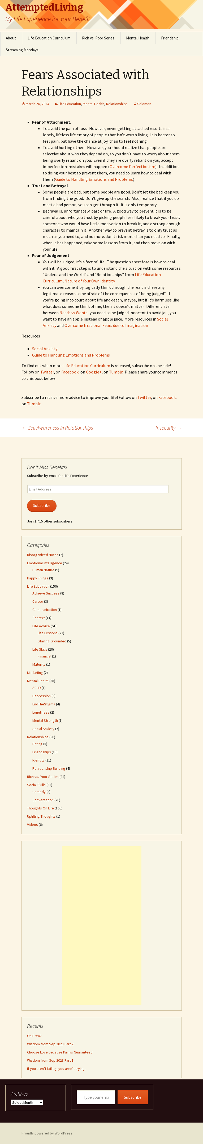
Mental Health (137, 37)
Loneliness (40, 712)
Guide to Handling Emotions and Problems (94, 179)
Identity (38, 760)
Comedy (39, 791)
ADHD (36, 687)
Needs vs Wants (73, 312)
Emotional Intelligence (44, 563)
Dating (37, 743)
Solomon (144, 103)
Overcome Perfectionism (132, 166)
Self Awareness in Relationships (57, 427)
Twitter (47, 372)
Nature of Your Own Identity (89, 280)
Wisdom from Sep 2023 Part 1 (50, 1060)
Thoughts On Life (40, 808)
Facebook (70, 372)
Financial (44, 656)
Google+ (94, 372)
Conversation (43, 800)
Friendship (170, 37)
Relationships (117, 103)
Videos (32, 824)
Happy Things (37, 578)
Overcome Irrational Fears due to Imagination (106, 325)
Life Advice (41, 626)
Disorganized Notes (42, 554)
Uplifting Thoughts (41, 816)
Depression (41, 695)
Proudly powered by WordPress (46, 1133)
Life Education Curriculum (49, 37)
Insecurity (169, 427)
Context (38, 617)
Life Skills (39, 649)
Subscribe (41, 505)
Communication (44, 609)
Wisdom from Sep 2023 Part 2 (50, 1044)
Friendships (41, 752)
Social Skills (36, 784)
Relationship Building (48, 768)
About (11, 37)
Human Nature (43, 570)
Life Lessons (48, 632)
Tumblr (115, 372)
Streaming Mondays (22, 49)
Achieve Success (45, 593)
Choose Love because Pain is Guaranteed (60, 1052)
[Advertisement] (101, 925)
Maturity (38, 664)
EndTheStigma (43, 704)
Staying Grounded (52, 641)
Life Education (70, 103)
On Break (34, 1035)
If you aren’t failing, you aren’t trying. (56, 1068)
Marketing (35, 672)
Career (37, 601)
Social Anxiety (44, 348)
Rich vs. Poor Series (98, 37)
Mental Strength (45, 720)
